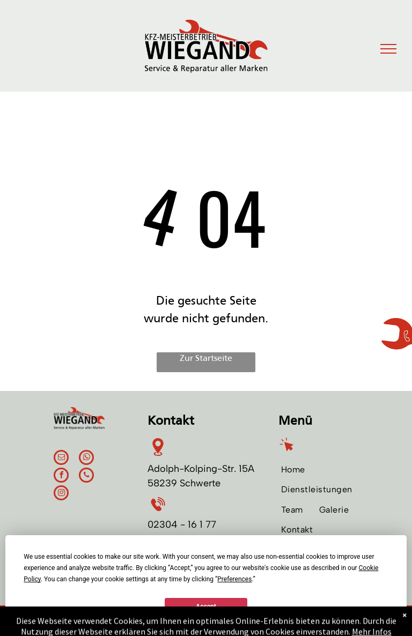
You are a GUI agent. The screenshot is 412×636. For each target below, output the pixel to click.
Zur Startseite (206, 358)
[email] (61, 459)
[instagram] (61, 494)
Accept (206, 606)
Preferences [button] (234, 579)
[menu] (388, 49)
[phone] (86, 476)
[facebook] (61, 476)
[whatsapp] (86, 459)
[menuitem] (293, 469)
